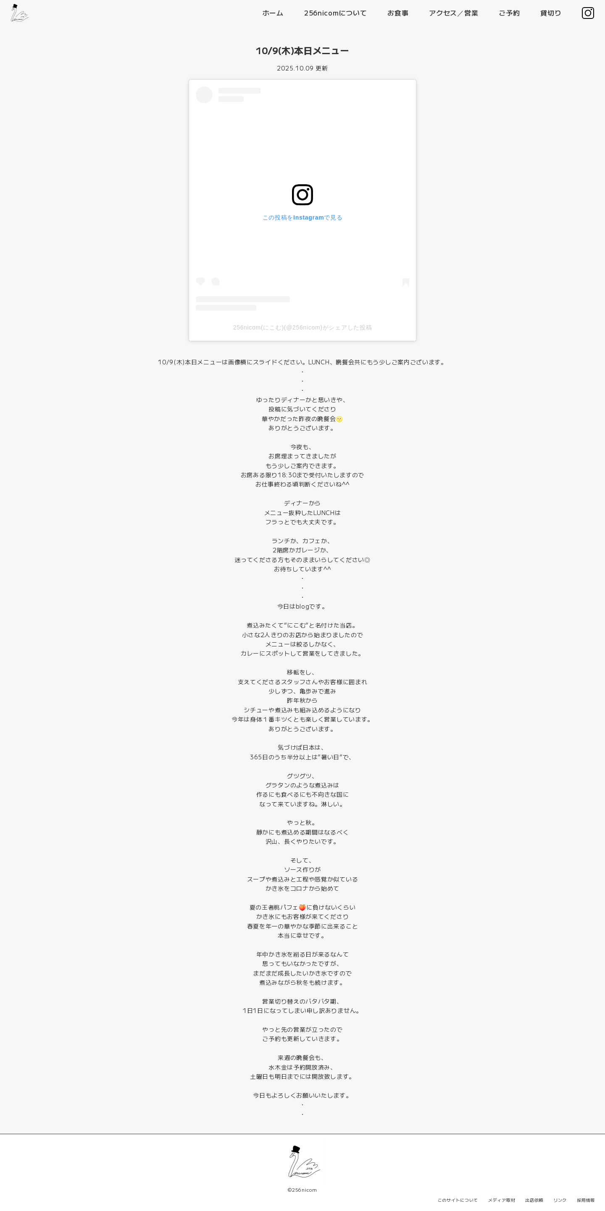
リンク (560, 1200)
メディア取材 (501, 1200)
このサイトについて (458, 1200)
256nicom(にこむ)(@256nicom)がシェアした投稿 (302, 327)
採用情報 (586, 1200)
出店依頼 (534, 1200)
